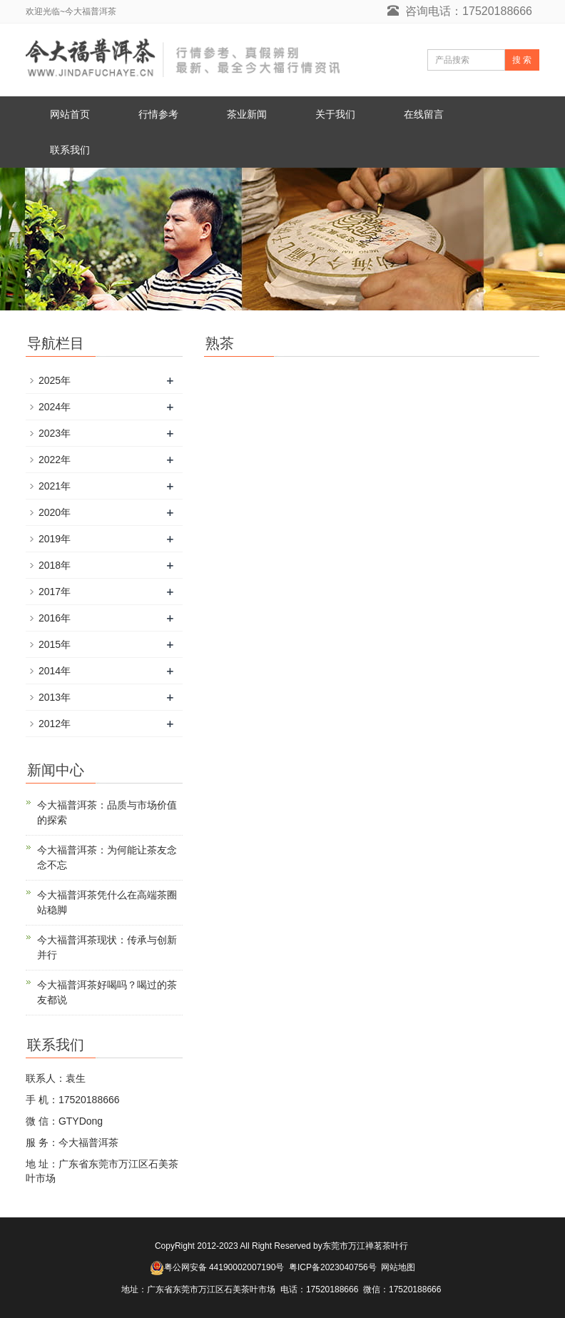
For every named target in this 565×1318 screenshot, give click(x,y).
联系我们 (70, 150)
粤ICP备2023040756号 (333, 1267)
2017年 (55, 591)
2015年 (55, 644)
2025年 (55, 380)
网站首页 (70, 114)
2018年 (55, 565)
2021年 (55, 486)
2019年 (55, 538)
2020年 (55, 512)
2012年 (55, 723)
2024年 (55, 406)
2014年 (55, 670)
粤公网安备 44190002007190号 (224, 1267)
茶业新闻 (247, 114)
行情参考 (158, 114)
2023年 (55, 433)
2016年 (55, 618)
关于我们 (335, 114)
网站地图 (398, 1267)
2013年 (55, 697)
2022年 (55, 459)
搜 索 (521, 60)
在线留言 (424, 114)
